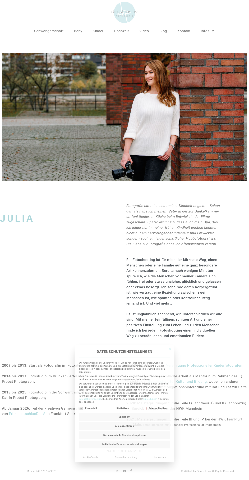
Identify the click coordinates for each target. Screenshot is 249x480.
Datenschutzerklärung (90, 352)
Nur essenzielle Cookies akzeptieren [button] (124, 388)
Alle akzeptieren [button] (124, 379)
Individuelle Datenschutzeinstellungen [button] (124, 398)
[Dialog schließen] (170, 302)
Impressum (160, 411)
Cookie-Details (90, 411)
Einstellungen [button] (150, 352)
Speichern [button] (124, 370)
